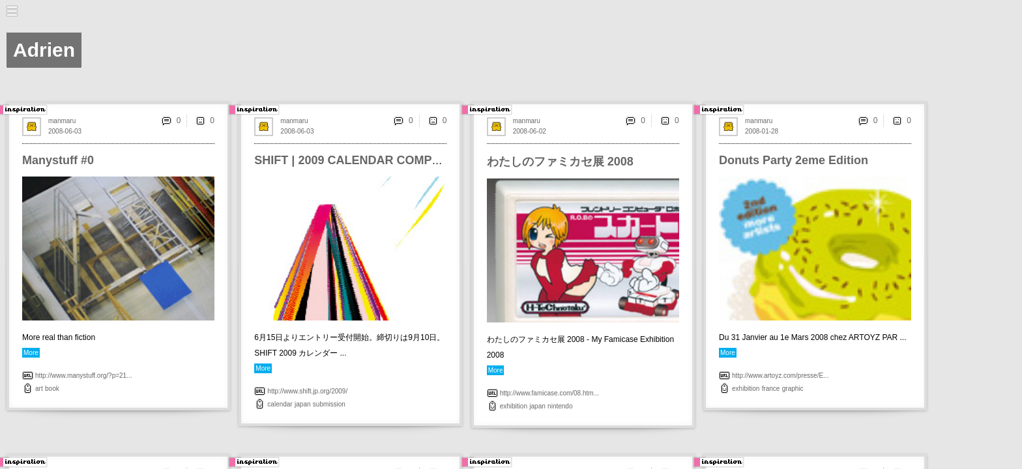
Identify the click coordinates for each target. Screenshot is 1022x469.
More (30, 352)
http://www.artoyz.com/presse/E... (780, 375)
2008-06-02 (529, 131)
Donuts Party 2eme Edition (793, 160)
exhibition (513, 406)
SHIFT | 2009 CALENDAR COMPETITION (366, 160)
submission (329, 404)
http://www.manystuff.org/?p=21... (83, 375)
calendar (279, 404)
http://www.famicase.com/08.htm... (549, 393)
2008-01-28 (761, 131)
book (52, 388)
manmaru (62, 120)
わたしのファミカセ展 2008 (560, 161)
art (39, 388)
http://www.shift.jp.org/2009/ (307, 391)
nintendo (560, 406)
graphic (793, 388)
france (771, 388)
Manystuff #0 (58, 160)
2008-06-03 (64, 131)
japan (302, 404)
